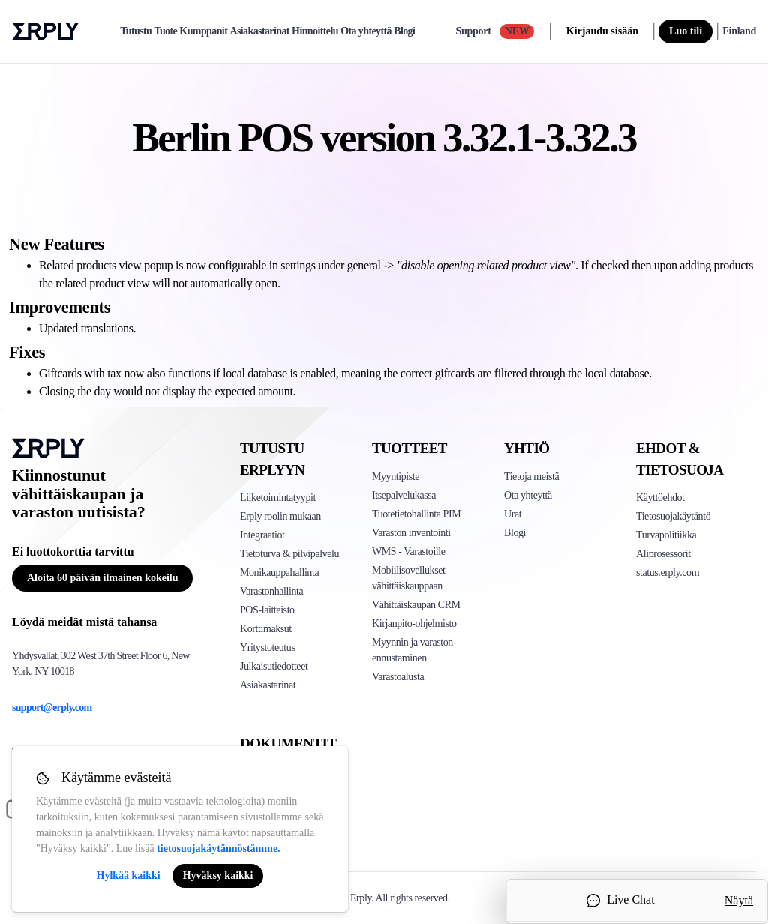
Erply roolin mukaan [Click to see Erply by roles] (280, 516)
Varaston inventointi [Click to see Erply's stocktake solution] (411, 532)
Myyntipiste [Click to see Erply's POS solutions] (395, 476)
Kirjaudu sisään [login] (602, 31)
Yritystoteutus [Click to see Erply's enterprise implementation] (267, 647)
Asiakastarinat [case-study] (260, 31)
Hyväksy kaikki (218, 875)
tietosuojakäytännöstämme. (218, 848)
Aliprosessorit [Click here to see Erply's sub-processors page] (663, 554)
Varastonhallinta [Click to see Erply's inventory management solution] (271, 591)
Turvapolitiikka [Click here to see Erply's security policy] (666, 535)
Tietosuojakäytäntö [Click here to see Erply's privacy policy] (673, 516)
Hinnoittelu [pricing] (315, 31)
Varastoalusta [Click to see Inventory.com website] (398, 676)
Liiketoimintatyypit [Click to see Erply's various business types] (278, 497)
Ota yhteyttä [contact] (366, 31)
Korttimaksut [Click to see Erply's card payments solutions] (266, 628)
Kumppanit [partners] (203, 31)
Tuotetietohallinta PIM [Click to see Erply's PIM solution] (416, 514)
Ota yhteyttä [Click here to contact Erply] (528, 495)
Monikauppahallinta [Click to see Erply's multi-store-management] (279, 572)
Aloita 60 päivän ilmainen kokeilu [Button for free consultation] (102, 578)
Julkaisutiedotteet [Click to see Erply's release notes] (274, 666)
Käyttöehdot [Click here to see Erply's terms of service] (660, 497)
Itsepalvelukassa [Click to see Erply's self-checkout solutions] (404, 495)
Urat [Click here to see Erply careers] (512, 514)
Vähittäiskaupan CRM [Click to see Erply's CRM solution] (416, 604)
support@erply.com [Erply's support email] (52, 707)
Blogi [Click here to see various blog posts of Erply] (515, 532)
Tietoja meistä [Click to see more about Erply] (531, 476)
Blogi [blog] (404, 31)
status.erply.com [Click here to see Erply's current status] (667, 572)
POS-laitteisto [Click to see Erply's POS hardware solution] (267, 610)
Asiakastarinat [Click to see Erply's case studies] (268, 685)
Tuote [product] (165, 31)
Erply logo (46, 31)
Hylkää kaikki (128, 875)
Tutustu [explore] (136, 31)
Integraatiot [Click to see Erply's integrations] (262, 535)
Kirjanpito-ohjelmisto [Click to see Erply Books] (414, 623)
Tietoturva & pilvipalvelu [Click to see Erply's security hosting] (289, 554)
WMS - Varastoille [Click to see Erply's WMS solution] (409, 551)
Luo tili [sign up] (685, 31)
